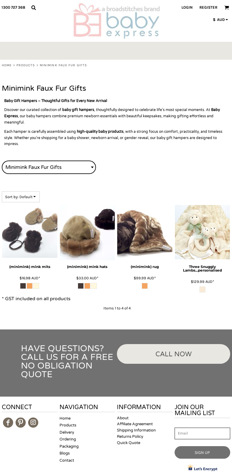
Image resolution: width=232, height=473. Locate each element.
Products (25, 65)
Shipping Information (136, 430)
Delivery (66, 432)
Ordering (67, 439)
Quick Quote (128, 442)
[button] (33, 7)
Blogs (64, 453)
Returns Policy (130, 436)
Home (7, 65)
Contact (66, 460)
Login (187, 7)
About (123, 418)
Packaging (69, 446)
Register (208, 7)
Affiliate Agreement (135, 424)
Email (180, 424)
